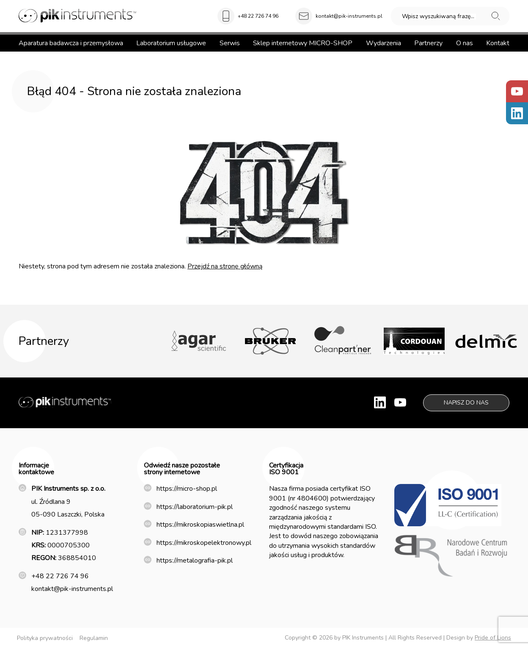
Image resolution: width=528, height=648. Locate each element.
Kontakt (497, 43)
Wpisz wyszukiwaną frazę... (438, 16)
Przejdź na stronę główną (224, 266)
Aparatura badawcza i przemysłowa (71, 43)
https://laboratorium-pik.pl (195, 506)
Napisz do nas (466, 403)
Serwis (230, 43)
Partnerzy (428, 43)
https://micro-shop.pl (187, 488)
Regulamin (94, 638)
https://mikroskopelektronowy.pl (204, 542)
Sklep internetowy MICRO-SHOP (302, 43)
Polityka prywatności (45, 638)
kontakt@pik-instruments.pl (349, 16)
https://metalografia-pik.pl (195, 560)
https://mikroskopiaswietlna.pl (200, 524)
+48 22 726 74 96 (258, 16)
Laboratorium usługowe (171, 43)
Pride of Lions (493, 638)
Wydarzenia (383, 43)
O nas (464, 43)
